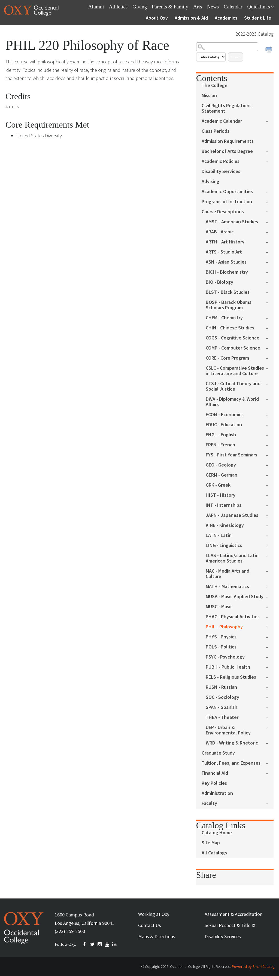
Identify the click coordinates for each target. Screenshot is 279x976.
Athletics (118, 7)
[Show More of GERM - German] (270, 474)
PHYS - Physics (221, 637)
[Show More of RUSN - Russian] (270, 687)
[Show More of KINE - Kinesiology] (270, 525)
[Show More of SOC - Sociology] (270, 697)
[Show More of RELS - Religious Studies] (270, 677)
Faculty (209, 803)
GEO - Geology (221, 465)
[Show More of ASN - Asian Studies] (270, 261)
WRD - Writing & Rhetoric (232, 743)
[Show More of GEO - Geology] (270, 464)
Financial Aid (215, 773)
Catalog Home (217, 833)
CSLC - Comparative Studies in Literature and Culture (235, 370)
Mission (209, 95)
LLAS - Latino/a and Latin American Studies (232, 558)
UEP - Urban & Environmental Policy (228, 730)
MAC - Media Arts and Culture (227, 573)
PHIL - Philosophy (224, 627)
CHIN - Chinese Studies (230, 328)
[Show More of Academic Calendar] (270, 120)
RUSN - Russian (221, 687)
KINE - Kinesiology (225, 525)
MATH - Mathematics (227, 586)
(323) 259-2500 (70, 931)
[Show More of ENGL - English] (270, 434)
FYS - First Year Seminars (231, 455)
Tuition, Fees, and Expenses (231, 763)
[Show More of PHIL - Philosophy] (270, 626)
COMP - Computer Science (233, 348)
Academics (226, 18)
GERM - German (221, 475)
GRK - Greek (218, 485)
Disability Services (221, 171)
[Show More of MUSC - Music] (270, 606)
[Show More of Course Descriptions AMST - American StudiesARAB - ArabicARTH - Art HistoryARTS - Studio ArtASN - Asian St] (270, 211)
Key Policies (214, 783)
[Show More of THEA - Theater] (270, 717)
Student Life (257, 18)
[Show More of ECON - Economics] (270, 414)
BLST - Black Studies (228, 292)
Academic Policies (220, 161)
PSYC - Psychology (225, 657)
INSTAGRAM (100, 944)
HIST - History (220, 495)
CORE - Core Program (227, 358)
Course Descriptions (223, 212)
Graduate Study (218, 753)
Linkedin (114, 944)
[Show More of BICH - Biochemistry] (270, 271)
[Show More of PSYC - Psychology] (270, 656)
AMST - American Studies (232, 222)
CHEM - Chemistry (224, 318)
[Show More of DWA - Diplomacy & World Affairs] (270, 398)
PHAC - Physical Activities (233, 617)
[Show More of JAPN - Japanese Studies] (270, 515)
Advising (210, 181)
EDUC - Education (224, 425)
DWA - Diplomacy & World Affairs (232, 401)
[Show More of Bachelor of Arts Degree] (270, 151)
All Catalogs (214, 853)
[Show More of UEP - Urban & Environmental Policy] (270, 727)
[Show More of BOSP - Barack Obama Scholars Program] (270, 302)
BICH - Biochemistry (227, 272)
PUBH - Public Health (228, 667)
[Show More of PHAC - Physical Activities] (270, 616)
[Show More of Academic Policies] (270, 161)
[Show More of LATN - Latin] (270, 535)
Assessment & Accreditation (233, 914)
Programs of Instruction (227, 202)
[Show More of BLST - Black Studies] (270, 292)
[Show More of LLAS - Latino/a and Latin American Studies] (270, 555)
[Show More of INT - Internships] (270, 505)
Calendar (233, 7)
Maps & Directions (156, 936)
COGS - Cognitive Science (232, 338)
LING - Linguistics (224, 545)
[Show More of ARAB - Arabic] (270, 231)
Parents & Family (170, 7)
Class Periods (215, 131)
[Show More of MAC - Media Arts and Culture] (270, 570)
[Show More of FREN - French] (270, 444)
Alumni (96, 7)
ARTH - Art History (225, 242)
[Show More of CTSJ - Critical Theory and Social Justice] (270, 383)
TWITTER (92, 944)
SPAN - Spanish (221, 707)
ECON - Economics (225, 415)
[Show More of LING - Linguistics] (270, 545)
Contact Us (149, 925)
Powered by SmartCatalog (253, 966)
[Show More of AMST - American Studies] (270, 221)
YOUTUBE (107, 944)
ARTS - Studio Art (224, 252)
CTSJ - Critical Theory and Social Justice (233, 386)
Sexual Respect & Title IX (230, 925)
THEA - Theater (222, 717)
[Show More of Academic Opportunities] (270, 191)
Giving (139, 7)
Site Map (211, 843)
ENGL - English (221, 435)
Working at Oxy (153, 914)
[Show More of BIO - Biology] (270, 282)
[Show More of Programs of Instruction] (270, 201)
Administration (217, 793)
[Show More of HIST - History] (270, 495)
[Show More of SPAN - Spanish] (270, 707)
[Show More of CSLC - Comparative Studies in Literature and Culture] (270, 367)
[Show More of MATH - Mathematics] (270, 586)
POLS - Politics (221, 647)
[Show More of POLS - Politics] (270, 646)
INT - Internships (223, 505)
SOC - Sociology (222, 697)
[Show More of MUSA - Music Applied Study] (270, 596)
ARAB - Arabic (220, 232)
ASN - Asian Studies (226, 262)
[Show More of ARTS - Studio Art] (270, 251)
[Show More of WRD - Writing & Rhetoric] (270, 742)
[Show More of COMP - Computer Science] (270, 347)
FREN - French (220, 445)
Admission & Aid (191, 18)
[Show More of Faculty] (270, 803)
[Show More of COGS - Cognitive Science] (270, 337)
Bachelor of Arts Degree (227, 151)
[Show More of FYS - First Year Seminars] (270, 454)
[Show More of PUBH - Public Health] (270, 666)
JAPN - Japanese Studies (232, 515)
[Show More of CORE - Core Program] (270, 357)
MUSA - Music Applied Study (234, 597)
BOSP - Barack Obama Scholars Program (228, 305)
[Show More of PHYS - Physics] (270, 636)
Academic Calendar (222, 121)
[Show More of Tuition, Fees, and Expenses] (270, 762)
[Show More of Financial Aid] (270, 773)
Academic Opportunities (227, 191)
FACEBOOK (85, 944)
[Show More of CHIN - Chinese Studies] (270, 327)
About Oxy (157, 18)
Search (236, 57)
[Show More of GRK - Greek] (270, 484)
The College (215, 85)
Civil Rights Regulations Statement (226, 108)
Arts (197, 7)
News (213, 7)
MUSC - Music (219, 607)
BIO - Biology (219, 282)
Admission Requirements (228, 141)
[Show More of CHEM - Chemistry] (270, 317)
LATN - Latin (219, 535)
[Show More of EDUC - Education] (270, 424)
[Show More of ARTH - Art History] (270, 241)
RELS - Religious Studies (231, 677)
